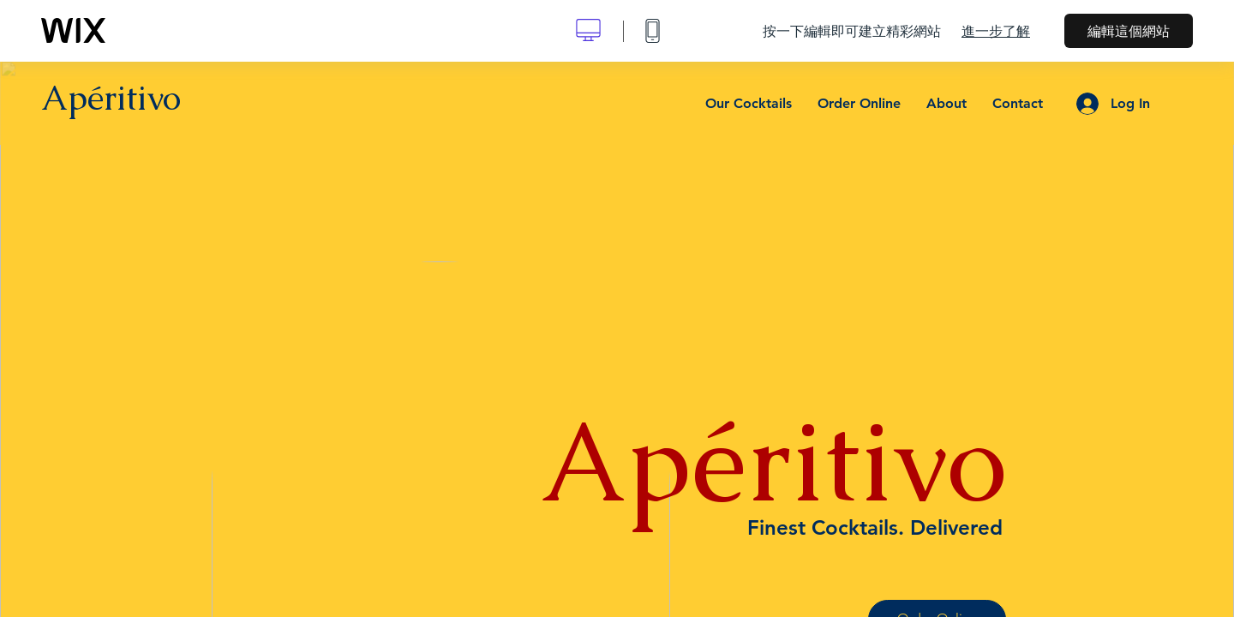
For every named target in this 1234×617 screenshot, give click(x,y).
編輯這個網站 (1128, 30)
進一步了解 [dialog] (995, 30)
